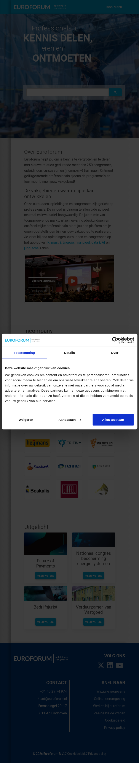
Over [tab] (114, 352)
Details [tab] (69, 352)
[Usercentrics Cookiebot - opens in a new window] (115, 340)
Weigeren (26, 419)
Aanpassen (69, 419)
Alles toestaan (113, 419)
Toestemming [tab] (24, 352)
